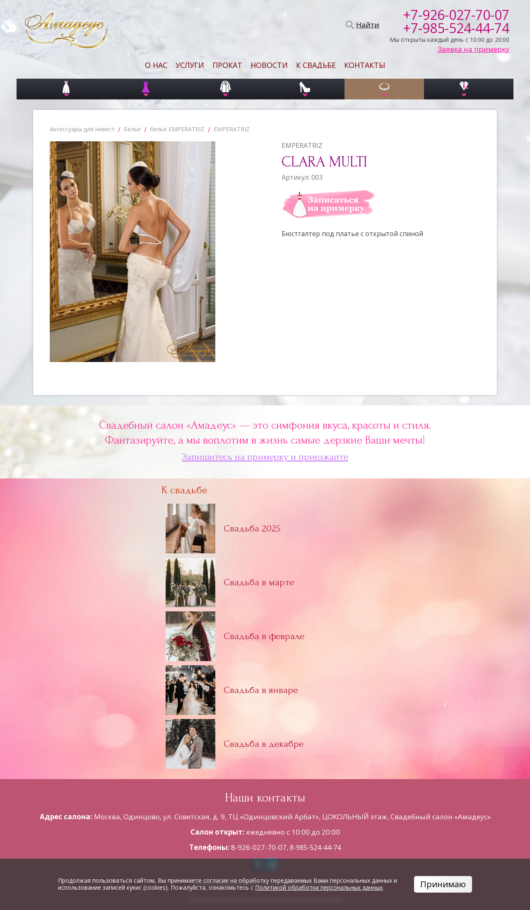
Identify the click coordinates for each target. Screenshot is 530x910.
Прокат (227, 65)
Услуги (190, 65)
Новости (269, 65)
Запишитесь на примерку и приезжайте (265, 457)
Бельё (132, 129)
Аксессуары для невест (82, 129)
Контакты (364, 65)
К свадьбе (316, 65)
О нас (156, 65)
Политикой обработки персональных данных (319, 887)
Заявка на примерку (473, 49)
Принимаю (443, 884)
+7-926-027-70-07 (456, 15)
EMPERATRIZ (232, 129)
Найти (366, 25)
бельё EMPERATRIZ (177, 129)
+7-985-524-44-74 (456, 28)
